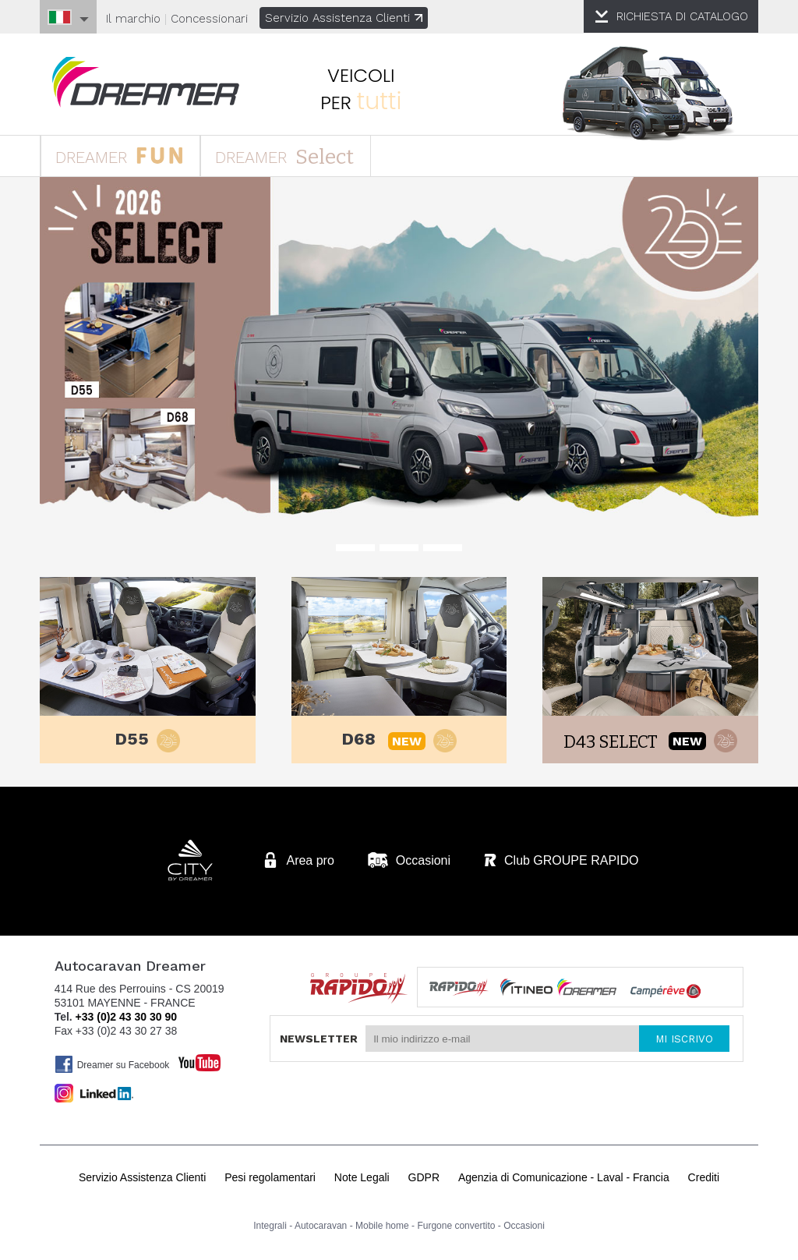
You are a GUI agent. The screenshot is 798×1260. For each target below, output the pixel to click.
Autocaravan (321, 1228)
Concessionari (209, 19)
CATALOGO (682, 16)
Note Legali (362, 1179)
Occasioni (524, 1228)
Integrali (270, 1228)
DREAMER (124, 157)
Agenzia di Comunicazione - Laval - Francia (563, 1179)
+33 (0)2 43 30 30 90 (126, 1019)
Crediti (703, 1179)
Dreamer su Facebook (112, 1066)
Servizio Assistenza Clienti (343, 18)
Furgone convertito (456, 1228)
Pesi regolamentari (270, 1179)
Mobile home (382, 1228)
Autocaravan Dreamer (148, 83)
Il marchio (133, 19)
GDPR (424, 1179)
